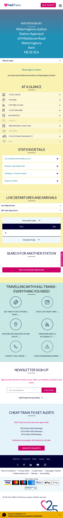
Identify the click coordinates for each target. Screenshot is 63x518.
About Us (16, 459)
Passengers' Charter (53, 471)
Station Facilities (11, 181)
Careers (42, 459)
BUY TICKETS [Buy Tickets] (48, 5)
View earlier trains (31, 220)
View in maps (7, 60)
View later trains (31, 240)
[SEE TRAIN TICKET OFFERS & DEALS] (16, 306)
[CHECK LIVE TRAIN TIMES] (47, 304)
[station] (31, 263)
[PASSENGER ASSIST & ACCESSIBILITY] (47, 328)
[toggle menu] (60, 5)
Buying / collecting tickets (15, 166)
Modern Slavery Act (20, 473)
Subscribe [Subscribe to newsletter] (49, 390)
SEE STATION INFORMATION (31, 270)
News (34, 459)
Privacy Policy (23, 471)
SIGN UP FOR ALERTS (31, 448)
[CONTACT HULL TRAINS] (16, 349)
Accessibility (45, 473)
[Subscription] (24, 390)
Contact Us (26, 459)
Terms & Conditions (8, 471)
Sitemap (34, 473)
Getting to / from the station (16, 173)
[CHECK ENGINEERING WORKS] (47, 349)
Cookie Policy (37, 471)
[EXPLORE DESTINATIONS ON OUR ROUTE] (16, 328)
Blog (48, 459)
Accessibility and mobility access (18, 158)
